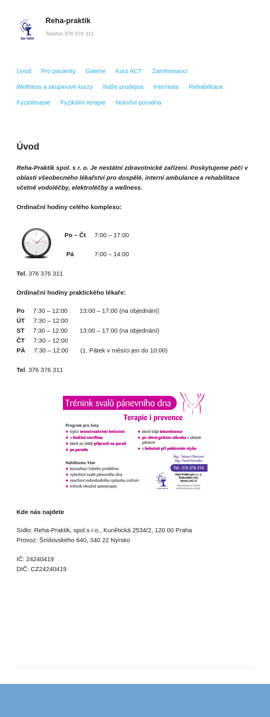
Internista (166, 86)
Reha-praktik (68, 21)
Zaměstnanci (170, 70)
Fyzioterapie (33, 102)
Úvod (24, 70)
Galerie (95, 70)
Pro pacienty (58, 70)
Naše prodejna (123, 86)
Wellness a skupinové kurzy (55, 86)
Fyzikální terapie (82, 102)
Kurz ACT (128, 70)
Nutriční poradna (138, 102)
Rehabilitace (206, 86)
